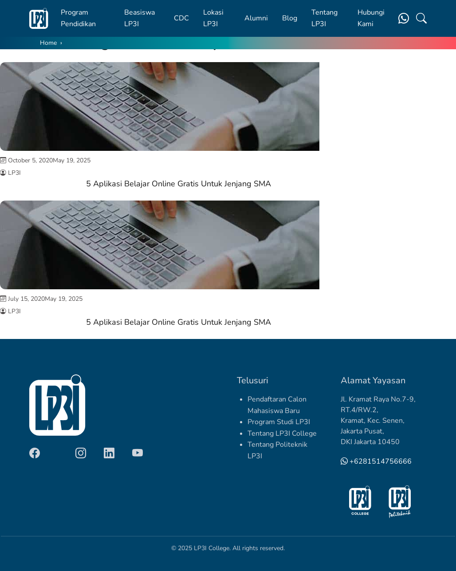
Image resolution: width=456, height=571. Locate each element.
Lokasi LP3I (213, 18)
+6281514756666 (376, 461)
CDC (181, 18)
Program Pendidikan (78, 18)
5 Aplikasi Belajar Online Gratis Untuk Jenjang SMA (178, 183)
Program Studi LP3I (279, 422)
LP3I (14, 173)
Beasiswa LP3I (139, 18)
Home (48, 43)
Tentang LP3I (324, 18)
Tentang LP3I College (282, 433)
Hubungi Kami (371, 18)
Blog (289, 18)
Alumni (256, 18)
